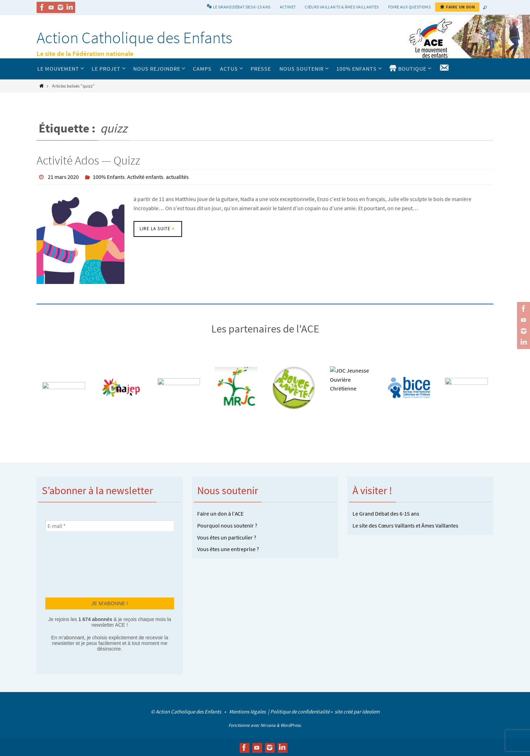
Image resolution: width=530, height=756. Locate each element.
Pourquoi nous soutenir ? (227, 525)
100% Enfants (109, 176)
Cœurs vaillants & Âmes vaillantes (342, 6)
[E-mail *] (109, 525)
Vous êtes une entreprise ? (228, 548)
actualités (177, 176)
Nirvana (268, 725)
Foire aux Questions (409, 6)
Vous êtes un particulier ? (226, 537)
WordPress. (291, 725)
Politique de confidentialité (300, 711)
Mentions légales (248, 711)
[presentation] (74, 563)
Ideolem (371, 711)
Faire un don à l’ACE (220, 513)
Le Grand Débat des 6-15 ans (386, 513)
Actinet (288, 6)
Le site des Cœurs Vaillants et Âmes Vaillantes (405, 525)
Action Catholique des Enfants (134, 37)
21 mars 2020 (63, 176)
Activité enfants (145, 176)
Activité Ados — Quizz (88, 160)
